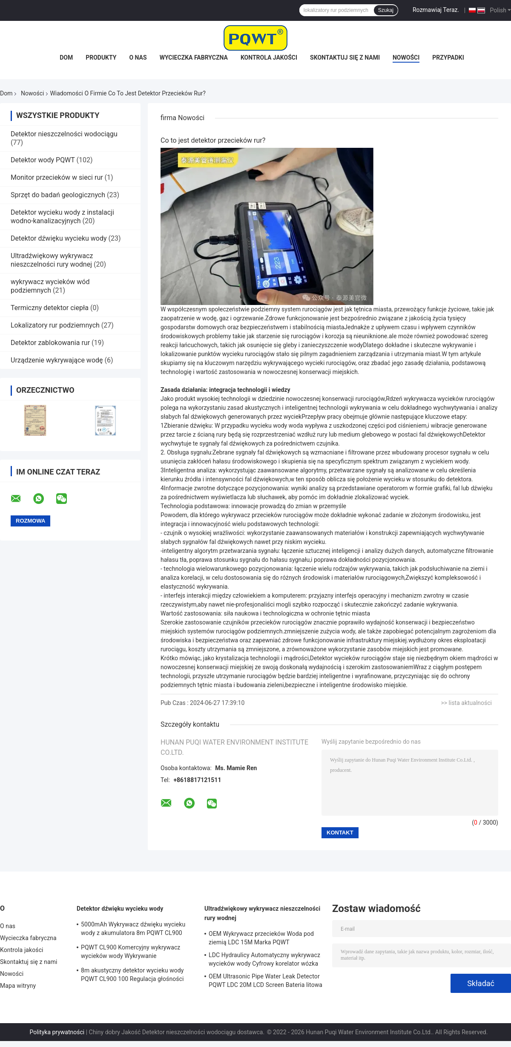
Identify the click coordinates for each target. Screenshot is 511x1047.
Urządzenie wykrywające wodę (57, 360)
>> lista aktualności (466, 702)
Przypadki (448, 57)
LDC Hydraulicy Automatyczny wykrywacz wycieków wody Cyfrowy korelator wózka (264, 959)
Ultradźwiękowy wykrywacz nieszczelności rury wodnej (52, 260)
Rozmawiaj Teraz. (436, 9)
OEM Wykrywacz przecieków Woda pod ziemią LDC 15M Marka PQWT (261, 938)
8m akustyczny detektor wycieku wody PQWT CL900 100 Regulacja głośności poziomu (132, 976)
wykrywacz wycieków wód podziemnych (50, 286)
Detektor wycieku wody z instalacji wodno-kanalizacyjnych (62, 216)
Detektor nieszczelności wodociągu (64, 134)
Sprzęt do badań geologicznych (58, 195)
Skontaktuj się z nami (345, 57)
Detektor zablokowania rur (50, 343)
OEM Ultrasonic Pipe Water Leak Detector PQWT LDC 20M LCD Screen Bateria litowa (265, 980)
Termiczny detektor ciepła (50, 308)
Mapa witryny (18, 985)
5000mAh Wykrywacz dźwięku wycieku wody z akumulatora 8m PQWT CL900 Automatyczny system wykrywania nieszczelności (133, 930)
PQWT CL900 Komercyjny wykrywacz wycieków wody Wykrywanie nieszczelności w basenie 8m (130, 953)
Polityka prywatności (57, 1032)
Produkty (101, 57)
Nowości (406, 57)
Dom (66, 57)
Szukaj (385, 10)
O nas (137, 57)
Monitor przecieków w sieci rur (57, 177)
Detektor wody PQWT (43, 160)
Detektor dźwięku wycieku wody (59, 238)
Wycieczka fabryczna (194, 57)
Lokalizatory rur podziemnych (55, 325)
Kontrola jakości (269, 57)
